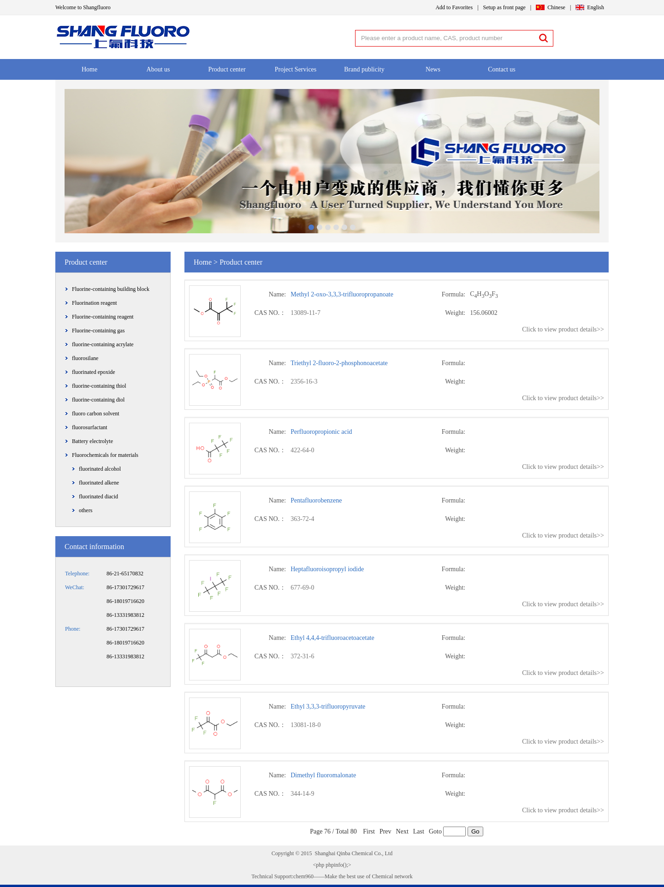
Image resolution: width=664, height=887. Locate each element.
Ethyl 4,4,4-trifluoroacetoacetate (332, 637)
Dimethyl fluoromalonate (323, 775)
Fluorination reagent (94, 303)
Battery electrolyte (92, 441)
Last (418, 831)
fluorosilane (85, 358)
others (85, 510)
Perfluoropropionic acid (321, 431)
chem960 (303, 876)
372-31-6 (302, 656)
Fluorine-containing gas (98, 330)
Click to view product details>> (563, 329)
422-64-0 (302, 450)
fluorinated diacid (98, 496)
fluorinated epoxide (93, 372)
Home (89, 69)
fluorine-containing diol (98, 399)
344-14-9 (302, 793)
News (433, 69)
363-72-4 (302, 518)
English (595, 7)
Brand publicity (364, 69)
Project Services (296, 69)
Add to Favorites (454, 7)
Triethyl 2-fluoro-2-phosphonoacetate (339, 363)
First (369, 831)
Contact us (502, 69)
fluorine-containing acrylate (103, 344)
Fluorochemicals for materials (105, 455)
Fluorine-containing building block (110, 289)
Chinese (556, 7)
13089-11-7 (305, 312)
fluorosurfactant (89, 427)
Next (402, 831)
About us (158, 69)
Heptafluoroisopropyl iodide (327, 569)
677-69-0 (302, 587)
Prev (385, 831)
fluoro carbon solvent (95, 413)
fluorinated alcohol (100, 469)
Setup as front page (504, 7)
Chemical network (391, 876)
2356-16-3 (303, 381)
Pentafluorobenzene (316, 500)
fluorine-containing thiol (99, 386)
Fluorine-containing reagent (103, 316)
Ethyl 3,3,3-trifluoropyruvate (327, 706)
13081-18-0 (305, 724)
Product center (226, 69)
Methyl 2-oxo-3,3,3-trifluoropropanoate (341, 294)
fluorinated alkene (99, 482)
